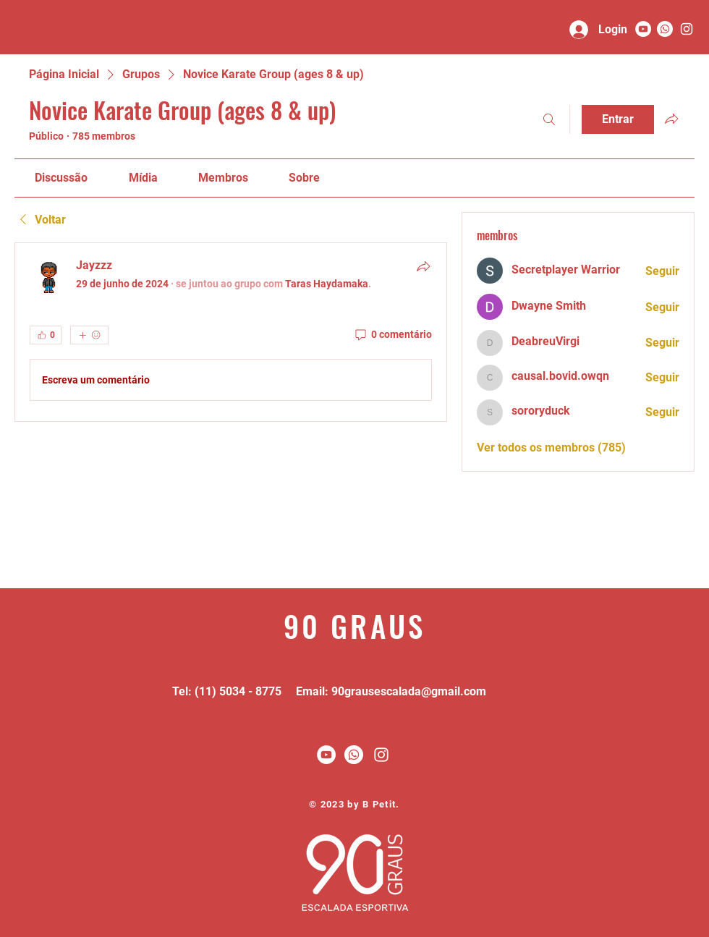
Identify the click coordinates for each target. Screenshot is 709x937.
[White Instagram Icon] (381, 754)
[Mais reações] (89, 335)
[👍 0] (45, 335)
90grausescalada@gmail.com (408, 691)
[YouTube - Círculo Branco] (643, 29)
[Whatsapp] (665, 29)
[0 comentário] (392, 335)
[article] (230, 332)
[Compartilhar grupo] (671, 118)
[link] (61, 178)
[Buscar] (549, 119)
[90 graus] (687, 29)
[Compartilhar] (423, 266)
